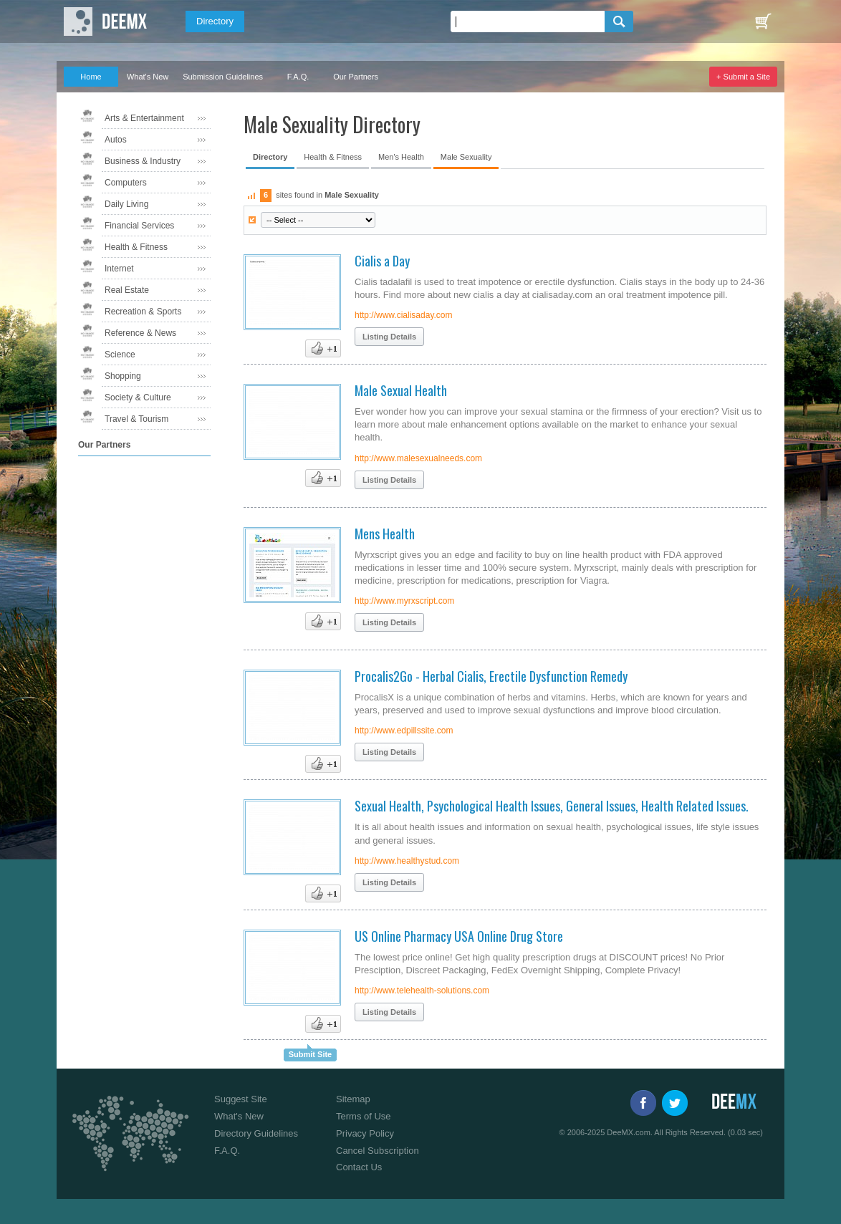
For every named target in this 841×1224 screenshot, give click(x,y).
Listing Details (389, 336)
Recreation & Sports (143, 312)
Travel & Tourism (136, 419)
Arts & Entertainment (144, 118)
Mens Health (385, 533)
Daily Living (126, 204)
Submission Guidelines (223, 76)
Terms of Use (363, 1116)
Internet (119, 269)
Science (120, 355)
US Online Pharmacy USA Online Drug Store (459, 936)
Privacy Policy (365, 1133)
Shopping (123, 376)
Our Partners (355, 76)
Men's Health (401, 157)
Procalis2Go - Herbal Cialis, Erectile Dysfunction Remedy (491, 676)
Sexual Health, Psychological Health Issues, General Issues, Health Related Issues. (552, 805)
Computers (126, 183)
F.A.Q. (298, 76)
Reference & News (140, 333)
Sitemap (353, 1099)
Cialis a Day (382, 260)
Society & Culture (138, 397)
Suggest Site (240, 1099)
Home (90, 76)
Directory (215, 21)
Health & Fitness (136, 247)
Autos (116, 140)
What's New (147, 76)
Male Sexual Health (401, 390)
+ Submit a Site (743, 76)
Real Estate (127, 290)
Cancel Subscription (377, 1150)
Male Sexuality (466, 157)
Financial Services (139, 226)
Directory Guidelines (256, 1133)
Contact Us (359, 1167)
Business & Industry (143, 161)
